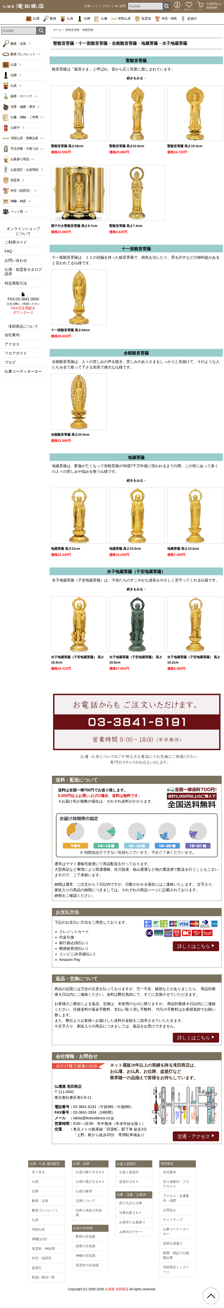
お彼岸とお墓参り (132, 1222)
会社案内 (12, 335)
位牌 (83, 18)
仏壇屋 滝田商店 (117, 1289)
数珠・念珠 (18, 43)
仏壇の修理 (84, 1191)
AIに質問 (120, 6)
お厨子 (15, 127)
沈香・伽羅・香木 (22, 106)
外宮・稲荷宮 (41, 1258)
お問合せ (169, 1210)
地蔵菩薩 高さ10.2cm (183, 548)
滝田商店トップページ (176, 1269)
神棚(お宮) (39, 1239)
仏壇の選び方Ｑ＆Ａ (90, 1181)
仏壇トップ (91, 6)
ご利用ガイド (16, 242)
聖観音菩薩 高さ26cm (67, 146)
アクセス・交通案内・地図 (176, 1198)
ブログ (106, 6)
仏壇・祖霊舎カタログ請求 (23, 272)
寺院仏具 (121, 18)
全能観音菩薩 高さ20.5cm (70, 434)
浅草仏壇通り (173, 1243)
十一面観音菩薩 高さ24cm (70, 330)
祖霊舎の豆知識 (87, 1265)
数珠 (49, 18)
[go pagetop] (211, 1295)
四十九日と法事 (130, 1203)
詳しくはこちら (195, 946)
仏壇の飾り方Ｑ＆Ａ (90, 1172)
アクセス (12, 344)
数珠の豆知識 (85, 1236)
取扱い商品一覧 (43, 1277)
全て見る (38, 1172)
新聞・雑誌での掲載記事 (176, 1255)
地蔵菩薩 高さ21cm (65, 548)
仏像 (100, 18)
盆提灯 (188, 18)
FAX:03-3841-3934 (23, 304)
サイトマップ (173, 1219)
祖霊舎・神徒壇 (43, 1248)
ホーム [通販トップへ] (57, 29)
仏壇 (32, 18)
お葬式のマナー (130, 1232)
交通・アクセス (195, 1136)
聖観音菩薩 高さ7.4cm (126, 226)
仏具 (66, 18)
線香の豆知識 (85, 1246)
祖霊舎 (142, 18)
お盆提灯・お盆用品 (24, 169)
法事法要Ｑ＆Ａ (130, 1212)
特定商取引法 (16, 283)
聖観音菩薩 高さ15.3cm (184, 146)
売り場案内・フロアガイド (176, 1184)
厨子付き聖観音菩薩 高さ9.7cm (74, 226)
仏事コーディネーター (23, 371)
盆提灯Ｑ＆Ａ (129, 1181)
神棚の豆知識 (85, 1255)
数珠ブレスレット (45, 1210)
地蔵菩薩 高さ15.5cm (125, 548)
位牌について (85, 1201)
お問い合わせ (16, 260)
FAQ (8, 251)
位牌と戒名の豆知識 (89, 1212)
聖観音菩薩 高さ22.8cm (126, 146)
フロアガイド (16, 353)
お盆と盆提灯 (129, 1172)
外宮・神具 (166, 18)
